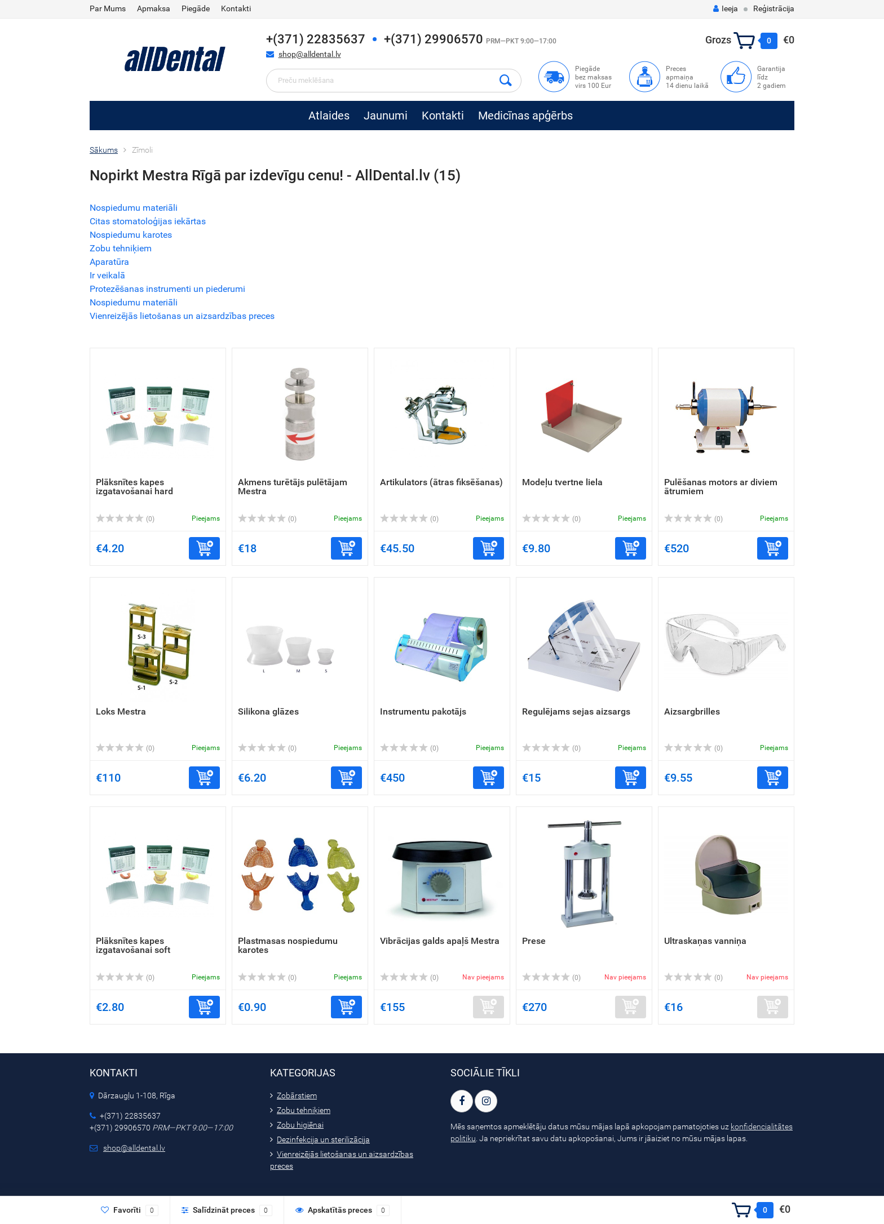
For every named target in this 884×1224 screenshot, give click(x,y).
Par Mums (108, 8)
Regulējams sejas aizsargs (576, 711)
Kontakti (236, 8)
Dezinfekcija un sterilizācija (323, 1139)
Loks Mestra (121, 711)
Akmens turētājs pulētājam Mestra (292, 486)
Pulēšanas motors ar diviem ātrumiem (720, 486)
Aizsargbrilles (692, 711)
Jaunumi (386, 115)
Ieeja (725, 8)
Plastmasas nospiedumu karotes (288, 945)
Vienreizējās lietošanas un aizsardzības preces (182, 316)
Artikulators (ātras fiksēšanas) (441, 482)
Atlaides (329, 115)
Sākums (104, 149)
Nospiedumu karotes (131, 234)
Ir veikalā (107, 275)
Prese (534, 940)
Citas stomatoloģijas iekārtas (148, 221)
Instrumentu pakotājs (423, 711)
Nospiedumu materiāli (134, 207)
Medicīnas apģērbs (525, 115)
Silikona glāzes (268, 711)
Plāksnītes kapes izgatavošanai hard (134, 486)
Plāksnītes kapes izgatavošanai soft (133, 945)
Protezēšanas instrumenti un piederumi (167, 288)
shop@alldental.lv (310, 54)
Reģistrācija (773, 8)
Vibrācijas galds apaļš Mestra (440, 940)
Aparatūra (109, 261)
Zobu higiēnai (300, 1124)
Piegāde (196, 8)
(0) (125, 519)
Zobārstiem (297, 1095)
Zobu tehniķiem (121, 248)
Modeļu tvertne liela (562, 482)
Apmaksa (153, 8)
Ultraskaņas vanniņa (705, 940)
